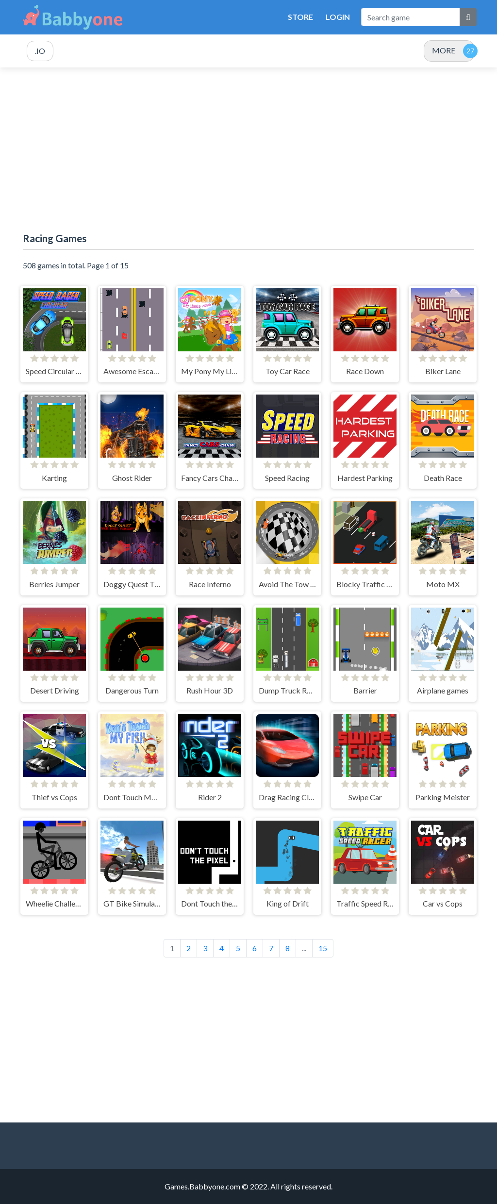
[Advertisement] (248, 150)
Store (300, 16)
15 (322, 948)
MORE (443, 50)
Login (338, 16)
